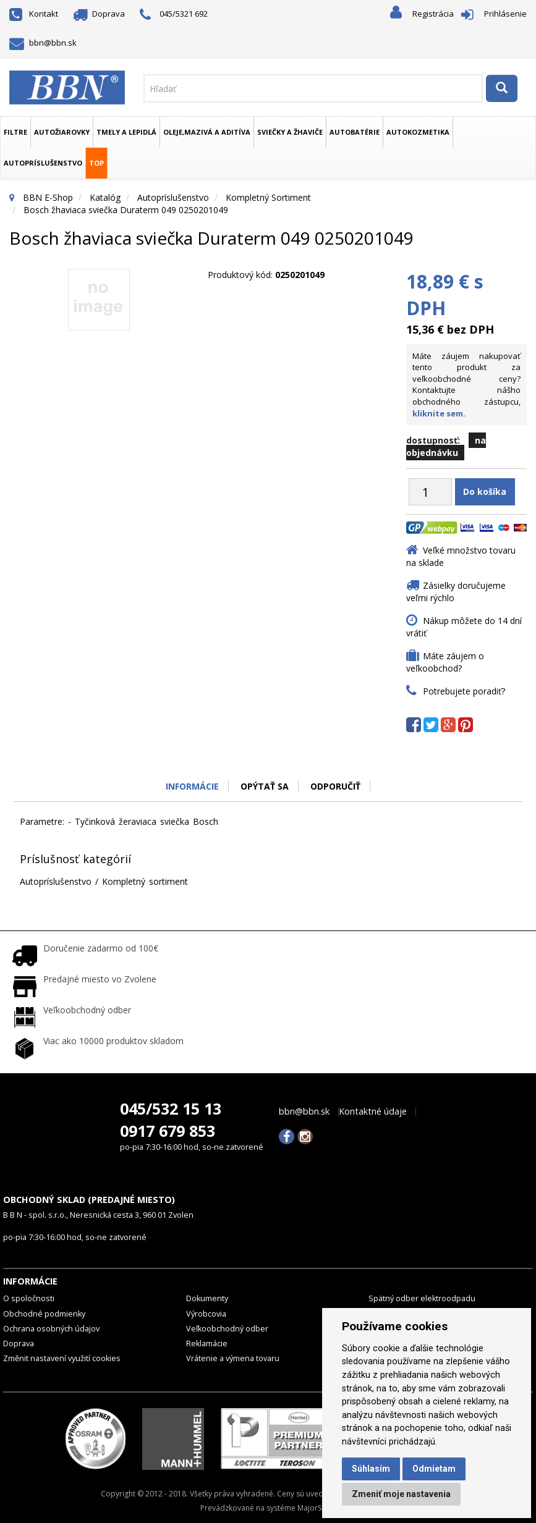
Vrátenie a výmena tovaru (232, 1358)
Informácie (192, 786)
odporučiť (335, 786)
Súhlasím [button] (371, 1469)
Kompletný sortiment (268, 197)
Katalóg (105, 197)
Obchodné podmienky (44, 1314)
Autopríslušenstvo (43, 162)
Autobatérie (355, 132)
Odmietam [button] (434, 1469)
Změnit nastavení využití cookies (62, 1358)
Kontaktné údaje (373, 1111)
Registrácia (433, 13)
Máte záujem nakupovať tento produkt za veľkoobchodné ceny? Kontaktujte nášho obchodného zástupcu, (466, 384)
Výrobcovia (206, 1314)
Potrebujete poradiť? (464, 691)
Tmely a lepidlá (126, 132)
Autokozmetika (417, 132)
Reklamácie (207, 1343)
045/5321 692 (174, 14)
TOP (96, 162)
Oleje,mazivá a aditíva (206, 132)
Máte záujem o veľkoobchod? (445, 662)
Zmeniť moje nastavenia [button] (401, 1494)
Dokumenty (207, 1298)
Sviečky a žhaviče (290, 132)
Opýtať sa (264, 786)
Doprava (99, 13)
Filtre (15, 132)
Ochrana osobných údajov (51, 1328)
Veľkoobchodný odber (227, 1328)
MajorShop (316, 1508)
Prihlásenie (505, 13)
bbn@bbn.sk (43, 42)
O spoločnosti (28, 1298)
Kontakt (33, 13)
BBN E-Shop (48, 197)
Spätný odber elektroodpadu (421, 1298)
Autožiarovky (62, 132)
